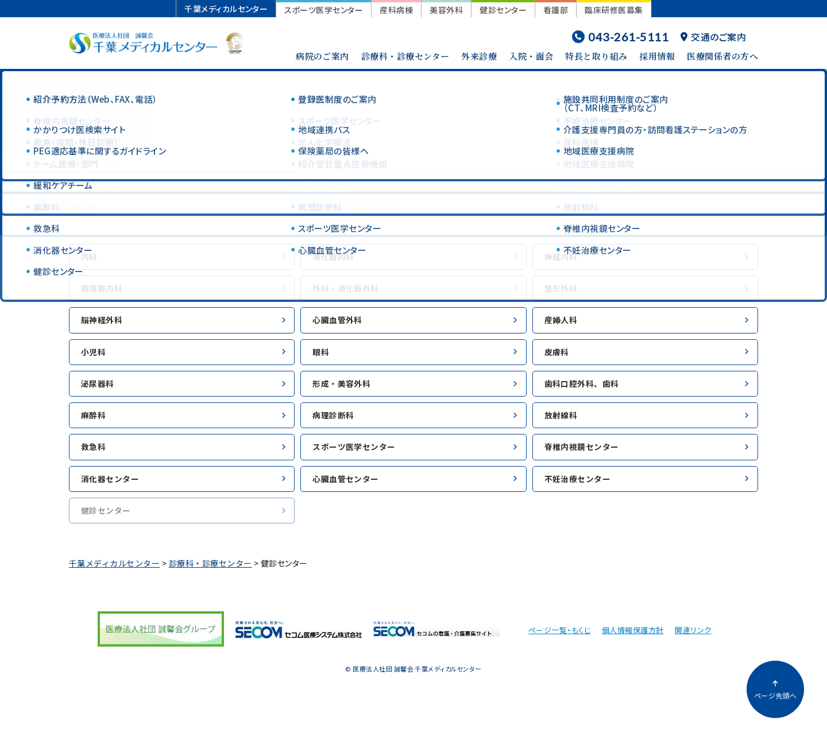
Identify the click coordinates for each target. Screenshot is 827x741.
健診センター (503, 9)
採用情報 (657, 56)
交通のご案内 (713, 36)
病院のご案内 (322, 56)
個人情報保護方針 (633, 646)
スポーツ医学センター (323, 9)
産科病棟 (396, 9)
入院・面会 (531, 56)
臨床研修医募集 (614, 9)
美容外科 (446, 9)
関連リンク (693, 646)
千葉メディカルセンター (226, 8)
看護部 (555, 9)
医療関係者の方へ (722, 56)
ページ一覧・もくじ (559, 646)
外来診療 (479, 56)
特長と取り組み (596, 56)
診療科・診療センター (405, 56)
